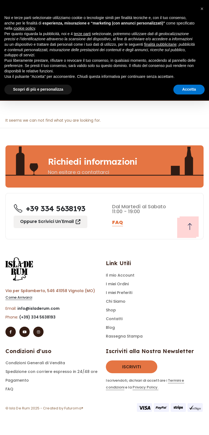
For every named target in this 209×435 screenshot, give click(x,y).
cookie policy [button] (24, 28)
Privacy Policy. (145, 387)
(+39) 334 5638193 (37, 317)
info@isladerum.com (38, 308)
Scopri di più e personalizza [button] (38, 89)
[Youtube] (24, 332)
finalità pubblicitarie (160, 44)
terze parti (82, 34)
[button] (18, 298)
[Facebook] (10, 332)
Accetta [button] (189, 89)
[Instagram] (38, 332)
